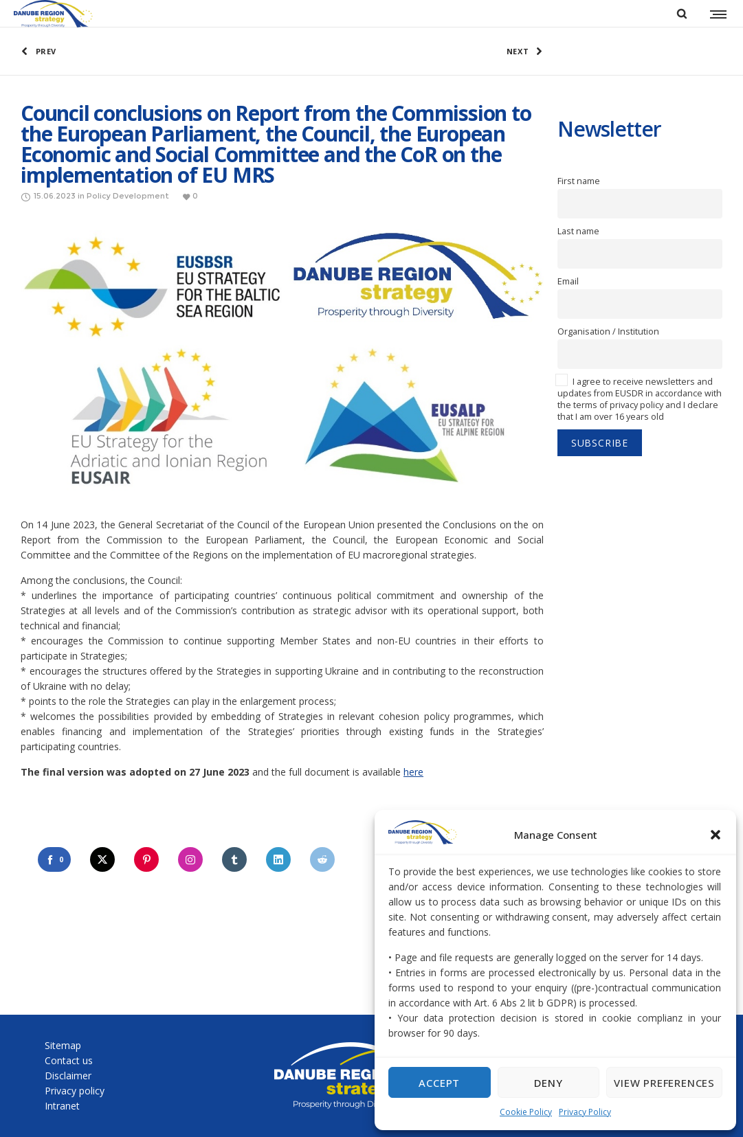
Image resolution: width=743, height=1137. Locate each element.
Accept (439, 1083)
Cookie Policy (526, 1112)
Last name (578, 231)
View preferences (664, 1083)
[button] (715, 835)
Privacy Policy (585, 1112)
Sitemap (63, 1045)
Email (568, 281)
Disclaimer (68, 1075)
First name (578, 181)
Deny (548, 1083)
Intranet (62, 1105)
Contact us (69, 1060)
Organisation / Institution (608, 331)
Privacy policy (74, 1090)
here (413, 771)
